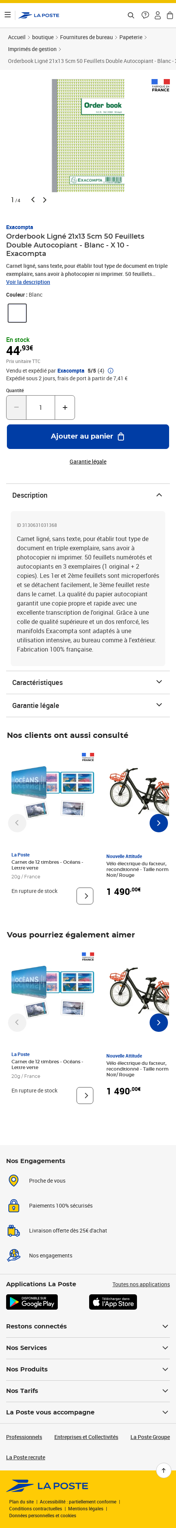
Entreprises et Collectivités (86, 1437)
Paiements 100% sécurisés (61, 1205)
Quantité (15, 390)
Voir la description (28, 281)
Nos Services (88, 1348)
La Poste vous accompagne (88, 1412)
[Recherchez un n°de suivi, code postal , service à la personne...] (130, 15)
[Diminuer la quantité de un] (16, 407)
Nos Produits (88, 1369)
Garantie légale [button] (88, 461)
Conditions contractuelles (35, 1508)
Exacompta (19, 227)
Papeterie (130, 37)
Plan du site (21, 1501)
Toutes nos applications (141, 1284)
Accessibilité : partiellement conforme (78, 1501)
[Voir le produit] (85, 896)
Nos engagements (50, 1255)
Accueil (17, 37)
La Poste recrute (25, 1457)
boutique (43, 37)
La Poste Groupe (150, 1437)
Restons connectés (88, 1326)
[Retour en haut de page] (163, 1470)
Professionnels (24, 1437)
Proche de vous (47, 1180)
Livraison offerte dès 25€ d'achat (68, 1230)
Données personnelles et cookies (42, 1515)
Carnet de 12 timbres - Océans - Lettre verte (47, 865)
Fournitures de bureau (86, 37)
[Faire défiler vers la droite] (159, 823)
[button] (145, 15)
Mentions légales (85, 1508)
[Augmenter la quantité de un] (65, 407)
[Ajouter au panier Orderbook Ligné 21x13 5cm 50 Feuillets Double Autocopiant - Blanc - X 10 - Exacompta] (88, 437)
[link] (17, 313)
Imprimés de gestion (32, 49)
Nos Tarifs (88, 1391)
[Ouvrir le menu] (7, 15)
